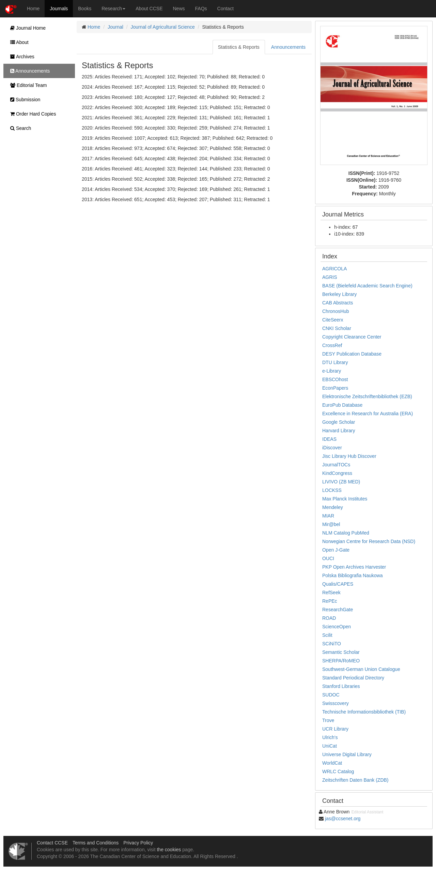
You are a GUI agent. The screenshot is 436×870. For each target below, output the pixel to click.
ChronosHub (335, 311)
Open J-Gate (335, 550)
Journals (59, 8)
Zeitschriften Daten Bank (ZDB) (355, 780)
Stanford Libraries (341, 686)
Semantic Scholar (341, 652)
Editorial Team (27, 85)
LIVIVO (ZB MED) (341, 481)
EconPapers (335, 388)
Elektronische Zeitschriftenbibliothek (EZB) (367, 396)
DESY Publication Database (352, 354)
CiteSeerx (332, 319)
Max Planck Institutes (344, 498)
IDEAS (329, 439)
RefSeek (331, 592)
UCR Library (335, 729)
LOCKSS (332, 490)
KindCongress (337, 473)
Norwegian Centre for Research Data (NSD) (368, 541)
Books (84, 8)
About (18, 42)
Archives (20, 56)
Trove (328, 720)
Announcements (288, 47)
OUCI (328, 558)
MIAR (328, 516)
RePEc (329, 601)
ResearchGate (337, 609)
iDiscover (332, 447)
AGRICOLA (334, 268)
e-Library (331, 371)
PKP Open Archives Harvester (354, 567)
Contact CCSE (52, 842)
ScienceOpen (336, 626)
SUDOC (331, 695)
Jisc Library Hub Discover (349, 456)
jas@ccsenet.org (342, 818)
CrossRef (332, 345)
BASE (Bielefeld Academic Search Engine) (367, 285)
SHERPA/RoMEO (341, 660)
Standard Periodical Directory (353, 677)
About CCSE (149, 8)
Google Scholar (338, 422)
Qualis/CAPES (337, 584)
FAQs (201, 8)
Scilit (327, 635)
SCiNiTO (331, 643)
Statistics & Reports (239, 47)
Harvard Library (338, 430)
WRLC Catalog (338, 771)
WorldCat (332, 763)
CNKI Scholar (336, 328)
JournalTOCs (336, 464)
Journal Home (26, 28)
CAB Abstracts (337, 302)
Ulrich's (330, 737)
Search (19, 128)
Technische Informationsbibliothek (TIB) (364, 712)
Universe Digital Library (347, 754)
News (179, 8)
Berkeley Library (339, 294)
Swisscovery (335, 703)
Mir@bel (331, 524)
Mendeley (332, 507)
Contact (225, 8)
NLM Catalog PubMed (345, 533)
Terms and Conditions (96, 842)
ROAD (329, 618)
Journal (115, 27)
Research (113, 8)
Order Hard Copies (31, 114)
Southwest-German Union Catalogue (361, 669)
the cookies (169, 849)
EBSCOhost (335, 379)
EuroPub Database (342, 405)
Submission (23, 99)
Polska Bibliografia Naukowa (352, 575)
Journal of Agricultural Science (163, 27)
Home (33, 8)
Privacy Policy (138, 842)
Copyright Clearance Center (352, 337)
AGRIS (329, 277)
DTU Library (335, 362)
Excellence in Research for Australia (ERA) (367, 413)
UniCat (329, 746)
